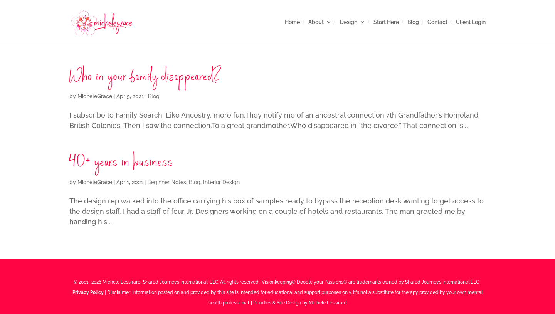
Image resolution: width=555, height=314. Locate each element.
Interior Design (221, 182)
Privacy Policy (88, 292)
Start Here (386, 22)
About (316, 22)
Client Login (471, 22)
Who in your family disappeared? (145, 77)
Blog (413, 22)
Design (348, 22)
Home (292, 22)
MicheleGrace (94, 96)
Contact (437, 22)
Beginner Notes (166, 182)
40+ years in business (121, 163)
